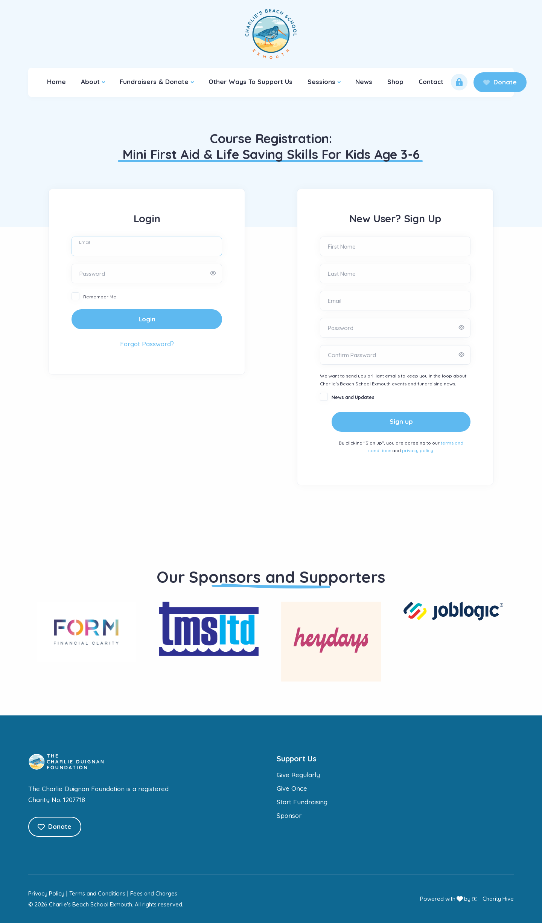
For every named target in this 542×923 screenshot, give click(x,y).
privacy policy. (418, 450)
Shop (395, 82)
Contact (431, 82)
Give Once (292, 788)
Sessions (321, 82)
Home (56, 82)
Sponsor (289, 815)
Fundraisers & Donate (154, 82)
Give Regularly (298, 775)
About (90, 82)
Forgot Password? (147, 344)
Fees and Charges (153, 893)
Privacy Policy (46, 893)
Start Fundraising (302, 802)
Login (147, 319)
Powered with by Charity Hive (467, 898)
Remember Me (99, 297)
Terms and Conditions (97, 893)
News (363, 82)
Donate (500, 82)
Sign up (401, 421)
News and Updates (353, 397)
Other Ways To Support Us (250, 82)
